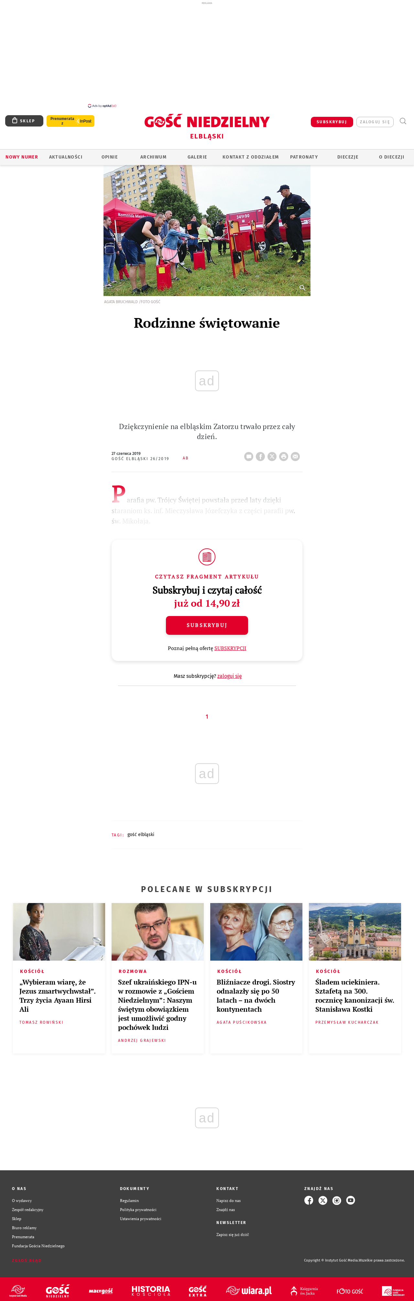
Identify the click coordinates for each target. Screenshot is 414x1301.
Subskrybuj (207, 625)
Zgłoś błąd (27, 1260)
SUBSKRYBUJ (332, 122)
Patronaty (304, 157)
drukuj (285, 454)
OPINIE (110, 157)
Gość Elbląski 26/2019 (140, 459)
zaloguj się (375, 122)
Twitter (273, 454)
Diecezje (347, 157)
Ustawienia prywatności (140, 1218)
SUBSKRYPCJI (230, 648)
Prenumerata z (62, 121)
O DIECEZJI (391, 157)
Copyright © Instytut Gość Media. (331, 1260)
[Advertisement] (207, 54)
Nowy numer (21, 157)
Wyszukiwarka (403, 121)
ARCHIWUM (153, 157)
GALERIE (197, 157)
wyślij (296, 454)
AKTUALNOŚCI (65, 157)
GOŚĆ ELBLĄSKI (140, 834)
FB (261, 454)
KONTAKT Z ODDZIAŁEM (251, 157)
